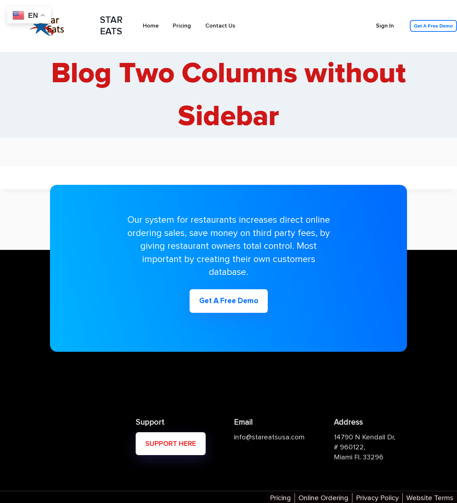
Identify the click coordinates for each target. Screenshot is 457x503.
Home (151, 26)
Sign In (385, 26)
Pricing (182, 26)
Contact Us (220, 26)
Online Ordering (323, 498)
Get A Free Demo (433, 26)
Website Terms (429, 498)
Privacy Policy (377, 498)
